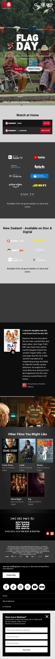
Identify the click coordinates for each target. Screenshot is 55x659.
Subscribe (11, 575)
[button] (6, 412)
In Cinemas (7, 607)
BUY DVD (46, 123)
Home (5, 596)
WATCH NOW (45, 130)
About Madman (9, 601)
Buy (18, 69)
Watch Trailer (34, 69)
